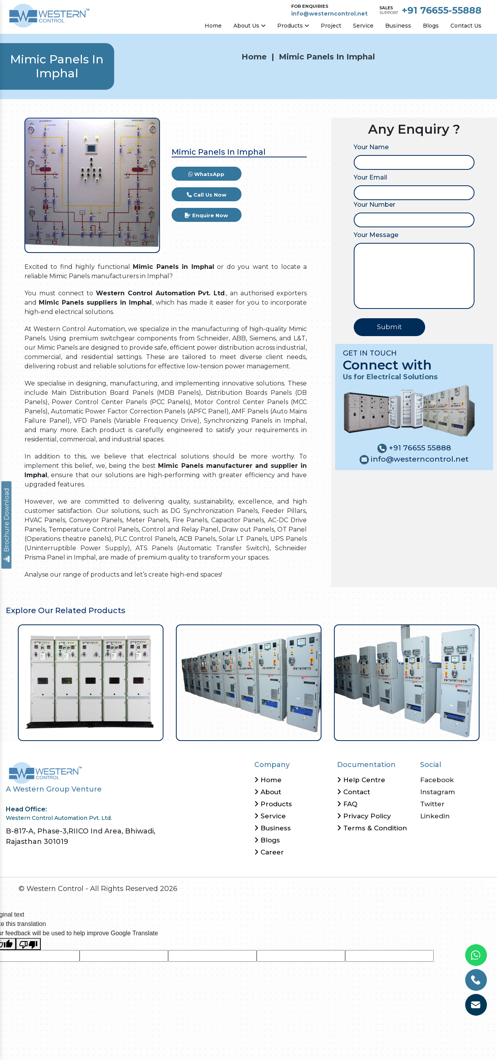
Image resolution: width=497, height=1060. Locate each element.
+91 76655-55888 (441, 10)
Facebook (437, 780)
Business (398, 25)
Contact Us (465, 25)
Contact (353, 792)
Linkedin (435, 816)
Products (293, 25)
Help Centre (361, 780)
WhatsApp (206, 174)
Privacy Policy (364, 816)
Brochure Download (6, 525)
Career (269, 852)
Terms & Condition (372, 828)
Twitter (432, 804)
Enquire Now (206, 215)
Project (331, 25)
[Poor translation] (28, 944)
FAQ (347, 804)
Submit (389, 327)
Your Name (371, 147)
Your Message (376, 235)
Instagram (437, 792)
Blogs (431, 25)
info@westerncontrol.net (329, 13)
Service (363, 25)
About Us (249, 25)
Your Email (370, 177)
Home (213, 25)
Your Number (374, 204)
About (267, 792)
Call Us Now (206, 195)
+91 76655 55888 (419, 447)
